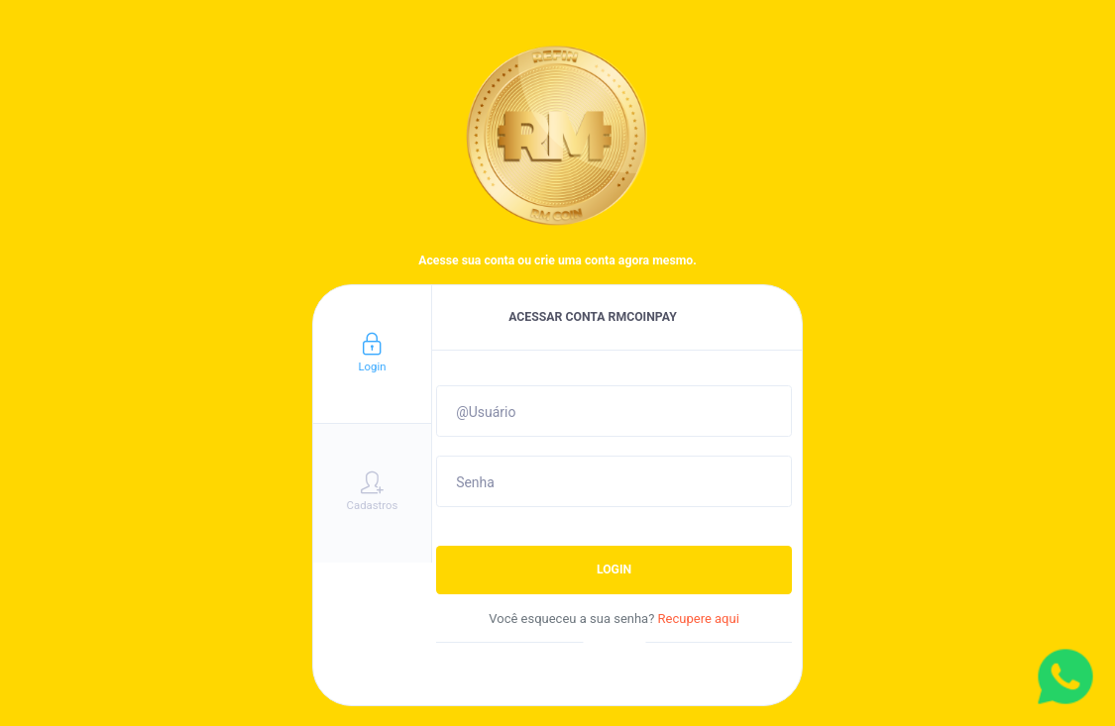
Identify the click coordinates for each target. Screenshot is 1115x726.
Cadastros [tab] (372, 491)
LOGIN (614, 569)
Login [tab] (372, 352)
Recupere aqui (698, 618)
